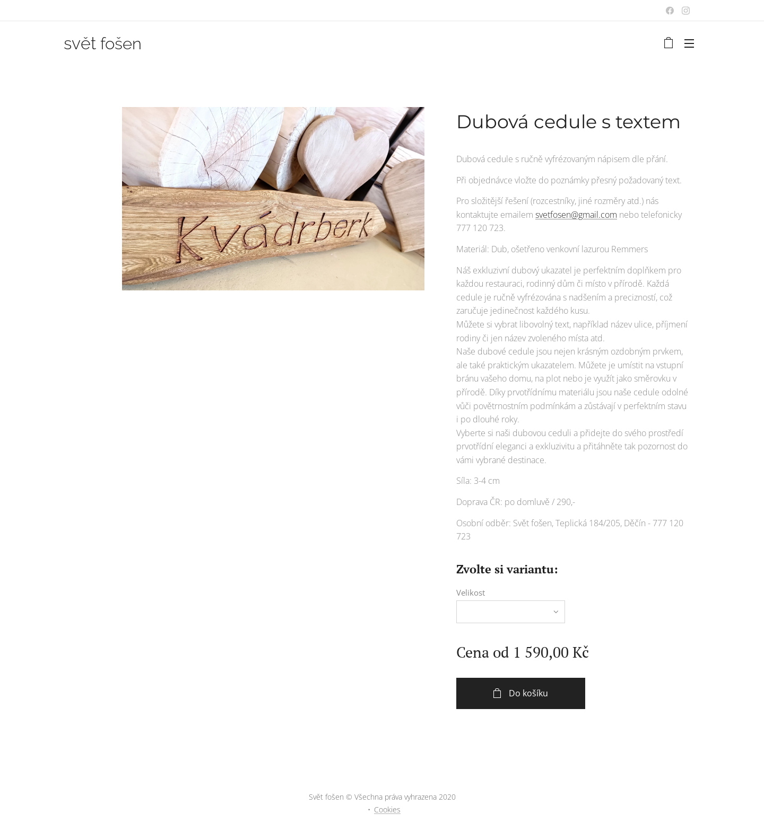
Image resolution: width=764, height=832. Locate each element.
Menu (689, 43)
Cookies (387, 809)
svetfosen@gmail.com (576, 214)
